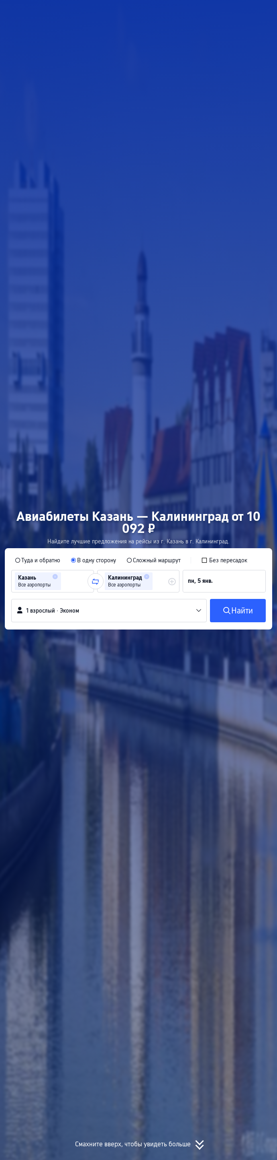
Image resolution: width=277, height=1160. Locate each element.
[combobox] (65, 581)
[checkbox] (224, 560)
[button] (263, 10)
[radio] (37, 560)
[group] (52, 581)
